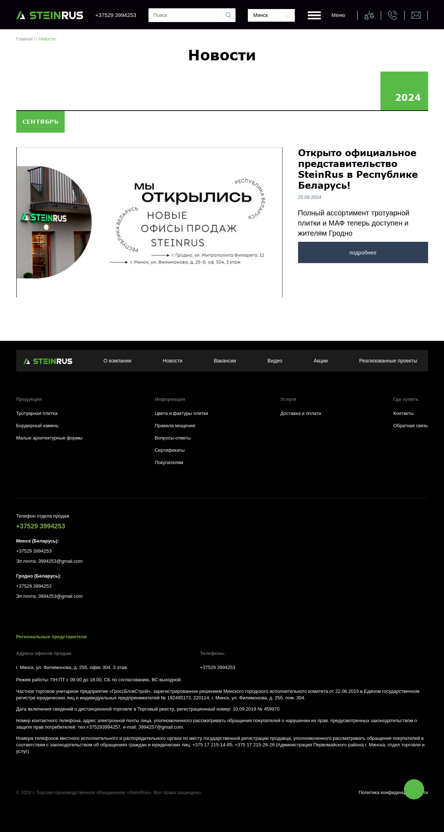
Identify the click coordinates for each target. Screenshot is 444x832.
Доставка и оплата (300, 413)
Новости (172, 361)
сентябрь (40, 121)
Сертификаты (170, 450)
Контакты (403, 413)
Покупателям (169, 462)
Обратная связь (410, 425)
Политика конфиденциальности (393, 792)
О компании (117, 361)
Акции (321, 361)
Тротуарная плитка (36, 413)
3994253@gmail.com (60, 561)
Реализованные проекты (388, 361)
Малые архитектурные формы (49, 438)
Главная (24, 39)
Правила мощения (175, 425)
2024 (408, 97)
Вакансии (225, 361)
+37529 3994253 (115, 15)
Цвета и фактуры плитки (181, 413)
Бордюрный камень (37, 425)
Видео (274, 361)
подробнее (362, 252)
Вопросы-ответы (172, 438)
